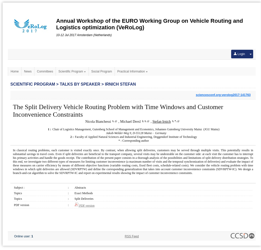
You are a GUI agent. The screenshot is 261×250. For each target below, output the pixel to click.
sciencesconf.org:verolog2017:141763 (223, 95)
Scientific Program (72, 71)
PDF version (85, 205)
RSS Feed (132, 236)
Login (239, 54)
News (28, 71)
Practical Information (132, 71)
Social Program (101, 71)
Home (15, 71)
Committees (45, 71)
